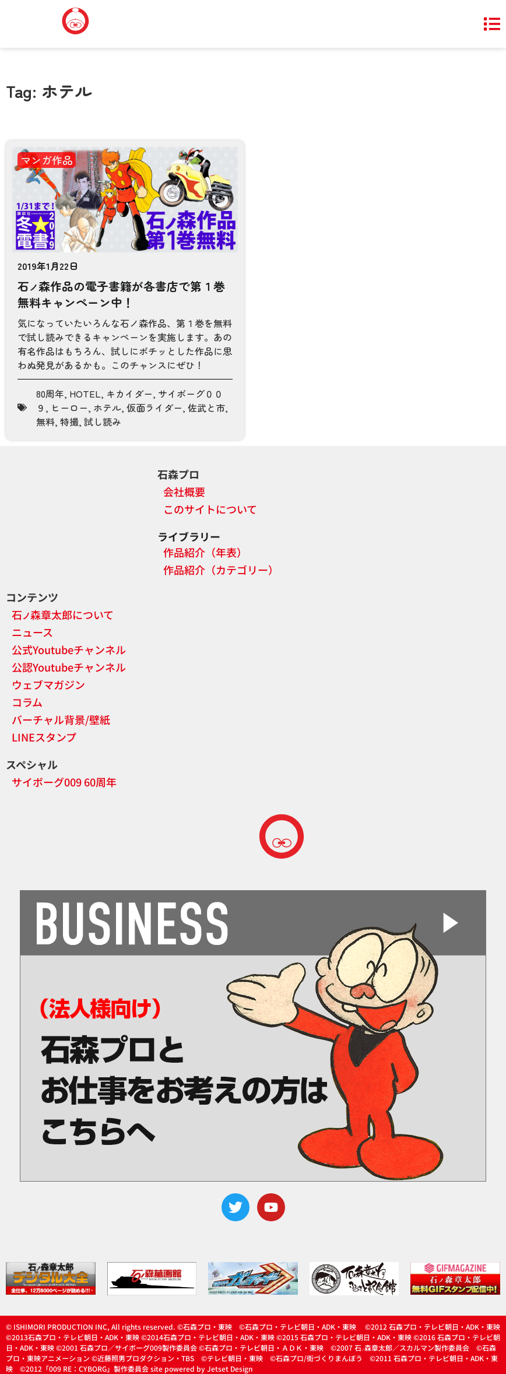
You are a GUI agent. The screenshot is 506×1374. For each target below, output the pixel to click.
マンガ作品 (46, 159)
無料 (45, 421)
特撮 (69, 421)
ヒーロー (69, 407)
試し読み (102, 421)
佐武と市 (206, 407)
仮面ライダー (154, 407)
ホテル (107, 407)
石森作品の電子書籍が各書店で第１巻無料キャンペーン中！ (121, 294)
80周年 (50, 393)
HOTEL (85, 393)
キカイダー (129, 393)
